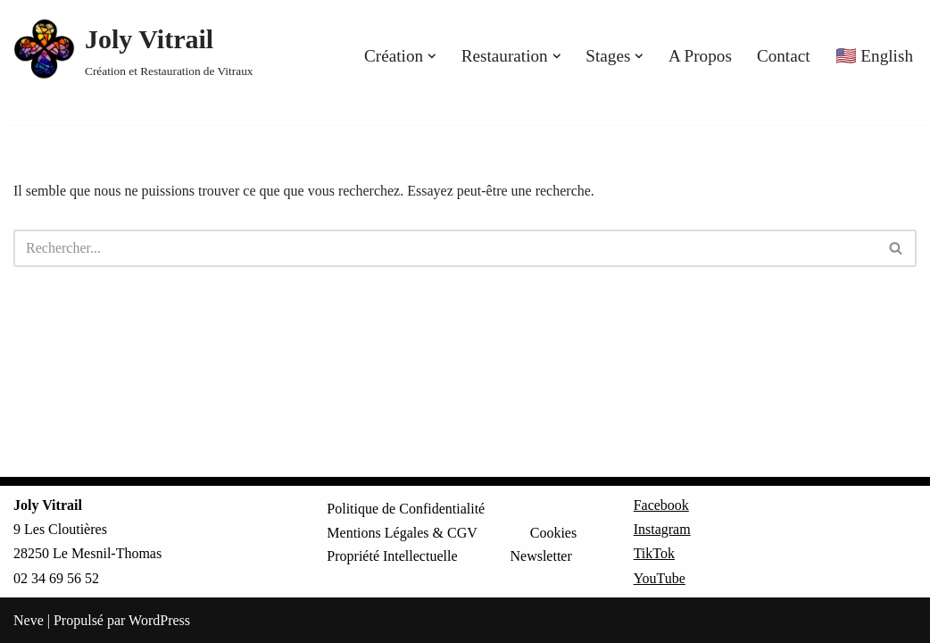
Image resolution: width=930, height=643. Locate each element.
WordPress (159, 620)
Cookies (553, 532)
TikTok (654, 553)
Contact (783, 55)
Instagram (662, 529)
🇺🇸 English (874, 55)
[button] (432, 56)
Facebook (661, 505)
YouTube (659, 578)
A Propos (700, 55)
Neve (28, 620)
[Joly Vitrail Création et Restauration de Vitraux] (133, 49)
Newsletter (540, 556)
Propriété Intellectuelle (392, 556)
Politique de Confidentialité (406, 508)
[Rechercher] (444, 248)
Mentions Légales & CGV (402, 532)
